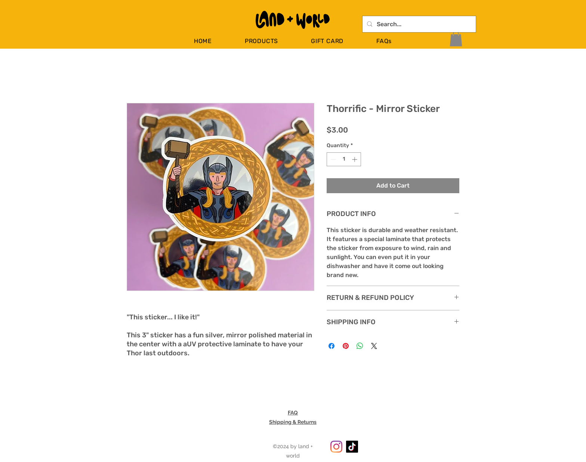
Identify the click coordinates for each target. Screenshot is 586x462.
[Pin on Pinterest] (345, 345)
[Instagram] (336, 447)
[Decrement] (332, 159)
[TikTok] (352, 447)
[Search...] (418, 24)
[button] (261, 41)
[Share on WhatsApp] (359, 345)
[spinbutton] (344, 159)
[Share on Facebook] (331, 345)
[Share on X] (374, 345)
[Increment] (355, 159)
